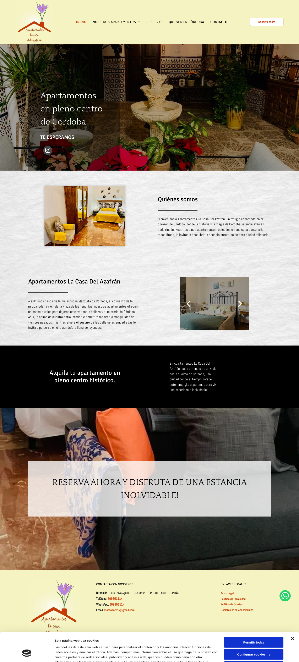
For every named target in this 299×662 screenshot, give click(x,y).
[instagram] (47, 151)
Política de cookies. (84, 642)
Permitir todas (253, 617)
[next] (240, 303)
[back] (188, 303)
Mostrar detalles (66, 654)
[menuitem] (81, 22)
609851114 (115, 599)
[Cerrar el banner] (292, 613)
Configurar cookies (254, 629)
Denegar (254, 642)
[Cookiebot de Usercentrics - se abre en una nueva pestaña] (27, 654)
